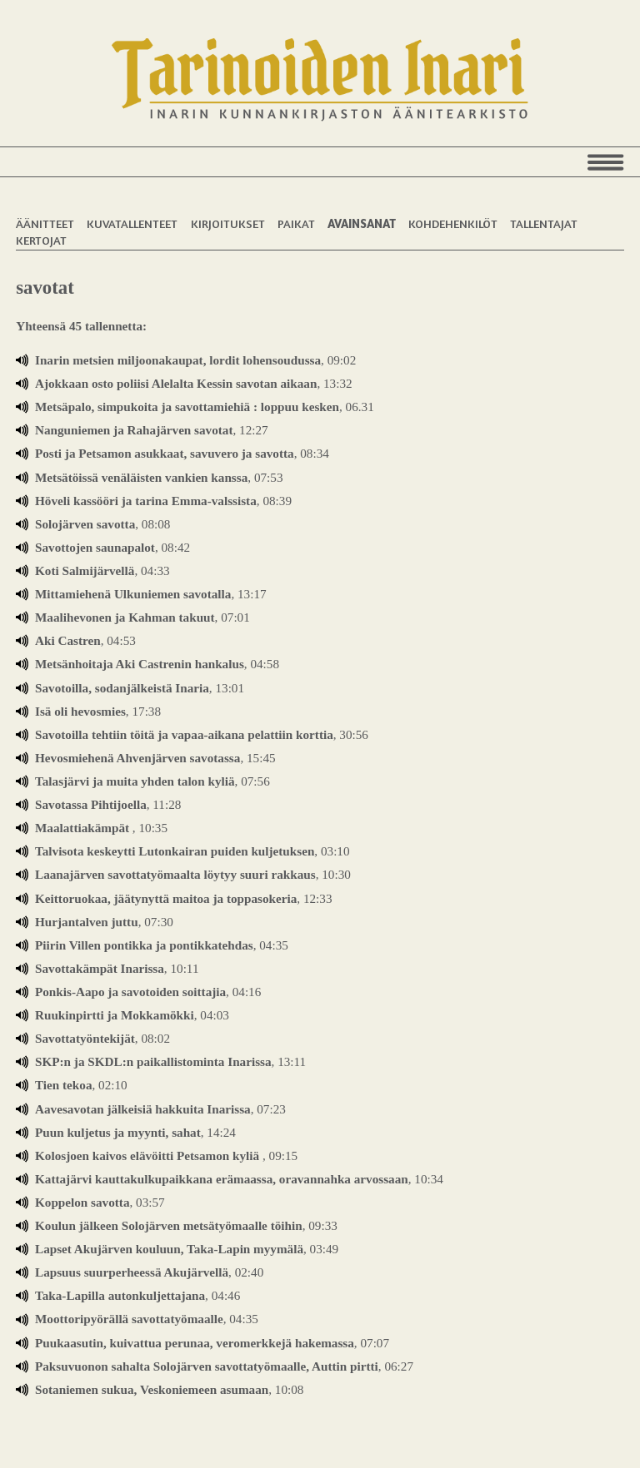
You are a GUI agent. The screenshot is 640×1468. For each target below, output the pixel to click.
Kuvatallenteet (132, 223)
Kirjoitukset (228, 223)
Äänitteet (45, 223)
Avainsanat (362, 223)
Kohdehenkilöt (453, 223)
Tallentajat (544, 223)
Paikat (296, 223)
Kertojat (41, 240)
